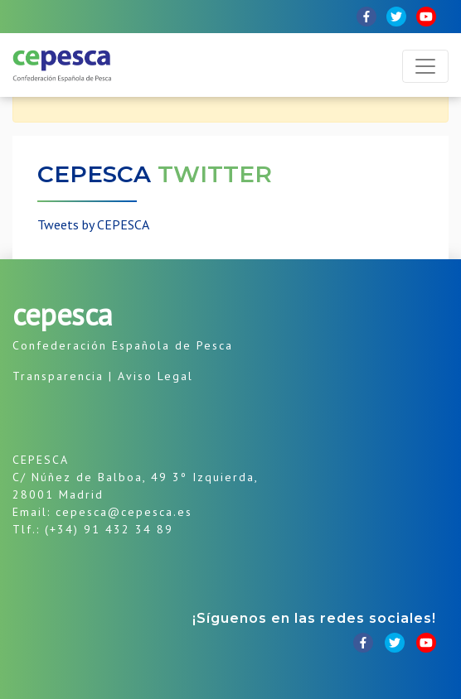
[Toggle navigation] (425, 66)
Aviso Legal (155, 376)
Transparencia (58, 376)
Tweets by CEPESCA (93, 224)
